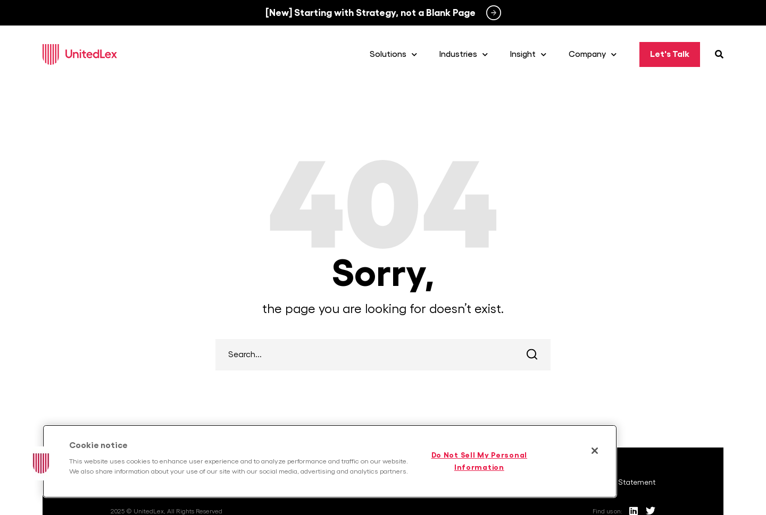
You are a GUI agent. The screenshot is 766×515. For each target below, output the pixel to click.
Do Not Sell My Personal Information (479, 461)
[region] (330, 461)
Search (532, 354)
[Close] (594, 450)
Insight (528, 54)
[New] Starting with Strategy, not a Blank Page (370, 13)
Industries (463, 54)
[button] (41, 463)
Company (593, 54)
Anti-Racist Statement (617, 482)
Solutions (393, 54)
